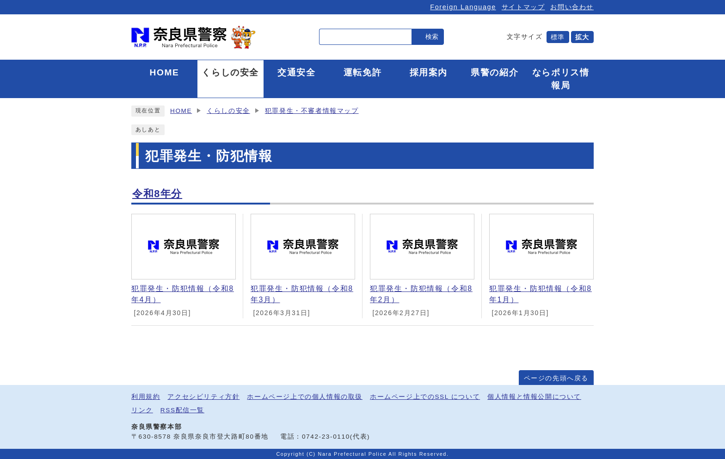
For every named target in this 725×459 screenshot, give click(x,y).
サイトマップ (523, 7)
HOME (181, 110)
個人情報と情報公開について (534, 396)
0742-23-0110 (326, 436)
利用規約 (145, 396)
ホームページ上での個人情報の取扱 (304, 396)
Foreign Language (463, 7)
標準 (558, 37)
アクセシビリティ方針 (203, 396)
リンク (142, 410)
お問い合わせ (572, 7)
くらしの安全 (228, 110)
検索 (431, 36)
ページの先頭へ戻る (556, 378)
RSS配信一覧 (182, 410)
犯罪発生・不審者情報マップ (312, 110)
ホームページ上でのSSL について (425, 396)
